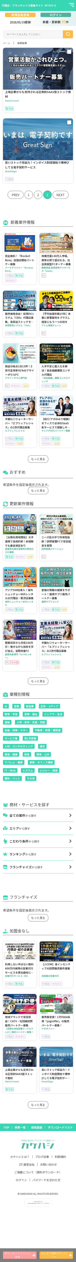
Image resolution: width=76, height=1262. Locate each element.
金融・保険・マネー (16, 730)
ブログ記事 (42, 1157)
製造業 (30, 706)
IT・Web (10, 770)
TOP (6, 1127)
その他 (31, 778)
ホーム (6, 43)
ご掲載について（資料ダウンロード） (38, 1172)
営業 (16, 706)
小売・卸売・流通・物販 (31, 722)
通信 (42, 746)
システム (28, 770)
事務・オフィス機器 (41, 762)
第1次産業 (30, 738)
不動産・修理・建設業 (48, 730)
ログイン (56, 15)
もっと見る (38, 459)
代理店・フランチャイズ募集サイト (22, 5)
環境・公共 (42, 754)
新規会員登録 (20, 15)
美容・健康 (11, 754)
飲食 (27, 754)
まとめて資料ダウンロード (56, 1255)
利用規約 (60, 1157)
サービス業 (11, 738)
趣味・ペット (12, 778)
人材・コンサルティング (19, 746)
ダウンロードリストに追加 (20, 1255)
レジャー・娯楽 (49, 770)
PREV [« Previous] (15, 194)
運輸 (7, 722)
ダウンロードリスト (60, 1127)
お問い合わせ (48, 1164)
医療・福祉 (30, 714)
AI (6, 706)
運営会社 (27, 1164)
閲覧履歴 (36, 1127)
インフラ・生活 (53, 714)
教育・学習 (11, 714)
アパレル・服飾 (14, 762)
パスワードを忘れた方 (46, 1180)
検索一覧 (20, 1127)
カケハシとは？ (20, 1157)
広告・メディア (49, 706)
